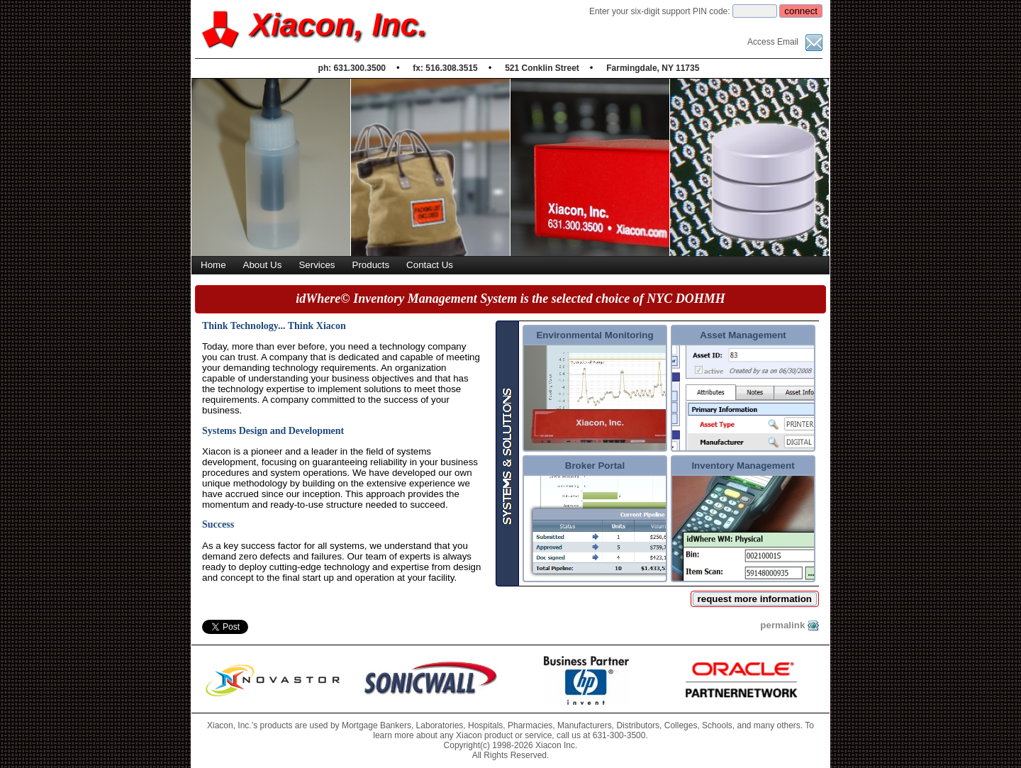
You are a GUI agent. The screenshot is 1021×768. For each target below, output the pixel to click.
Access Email (784, 42)
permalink (789, 625)
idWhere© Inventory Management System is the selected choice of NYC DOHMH (510, 298)
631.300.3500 (360, 68)
